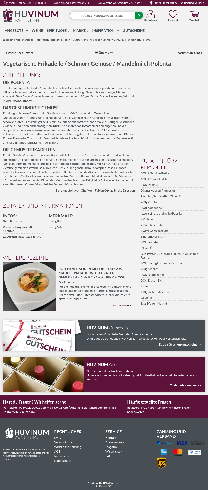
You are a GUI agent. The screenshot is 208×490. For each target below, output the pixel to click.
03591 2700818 (29, 407)
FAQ (108, 456)
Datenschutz (62, 460)
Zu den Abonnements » (185, 385)
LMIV (58, 437)
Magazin (111, 447)
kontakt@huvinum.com (19, 411)
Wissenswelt (113, 451)
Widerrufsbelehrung (67, 447)
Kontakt (110, 437)
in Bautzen (113, 483)
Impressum (61, 456)
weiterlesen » (121, 305)
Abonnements (114, 442)
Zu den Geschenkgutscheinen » (180, 344)
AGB (57, 451)
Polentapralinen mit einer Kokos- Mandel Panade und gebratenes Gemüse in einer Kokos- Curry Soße (92, 273)
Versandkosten (64, 442)
